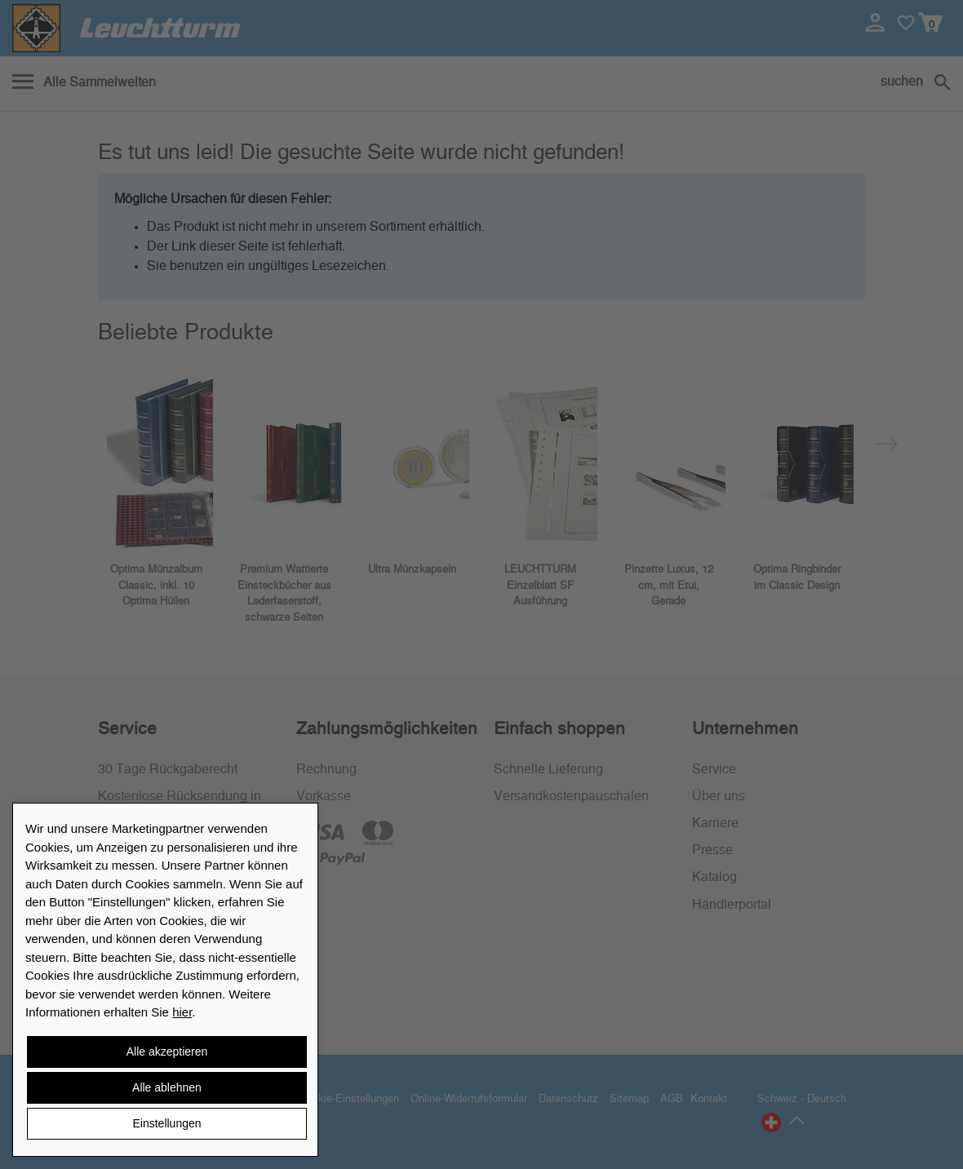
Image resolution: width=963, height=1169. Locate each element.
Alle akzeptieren (167, 1051)
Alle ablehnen (167, 1087)
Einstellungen (166, 1123)
